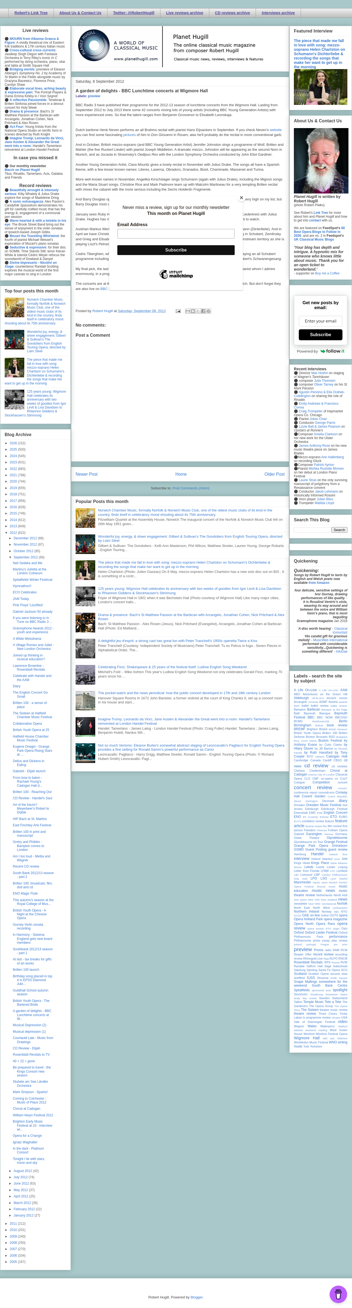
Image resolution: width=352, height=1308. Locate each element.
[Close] (241, 198)
